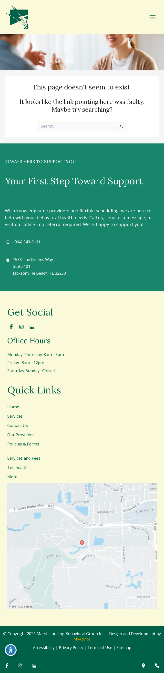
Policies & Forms (23, 444)
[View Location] (35, 266)
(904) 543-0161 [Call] (26, 242)
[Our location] (157, 666)
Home (13, 407)
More (12, 476)
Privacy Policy (71, 647)
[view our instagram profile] (21, 327)
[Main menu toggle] (152, 17)
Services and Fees (23, 458)
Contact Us (17, 425)
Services (15, 416)
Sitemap (123, 647)
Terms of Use (99, 647)
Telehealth (17, 467)
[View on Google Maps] (82, 546)
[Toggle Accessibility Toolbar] (11, 650)
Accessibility (44, 647)
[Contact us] (143, 666)
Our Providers (20, 434)
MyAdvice (82, 639)
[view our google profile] (32, 327)
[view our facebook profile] (11, 327)
